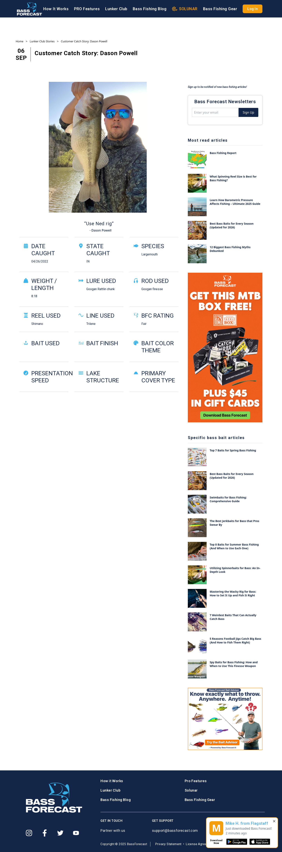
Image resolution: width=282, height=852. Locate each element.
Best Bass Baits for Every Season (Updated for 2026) (232, 225)
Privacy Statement (168, 844)
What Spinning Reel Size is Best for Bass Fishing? (233, 178)
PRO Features (87, 8)
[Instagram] (29, 833)
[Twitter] (60, 833)
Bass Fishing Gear (220, 8)
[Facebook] (45, 833)
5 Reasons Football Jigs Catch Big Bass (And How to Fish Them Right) (235, 640)
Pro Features (196, 781)
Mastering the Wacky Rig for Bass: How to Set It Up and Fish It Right (233, 593)
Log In (252, 9)
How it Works (111, 781)
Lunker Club (116, 8)
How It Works (56, 8)
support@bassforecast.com (175, 830)
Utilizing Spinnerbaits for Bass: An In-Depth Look (235, 570)
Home (20, 41)
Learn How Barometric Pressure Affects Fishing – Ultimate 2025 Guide (235, 202)
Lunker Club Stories (42, 41)
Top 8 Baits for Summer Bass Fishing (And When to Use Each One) (234, 546)
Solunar (191, 790)
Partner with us (112, 830)
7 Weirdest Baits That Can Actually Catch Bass (233, 617)
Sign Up (248, 112)
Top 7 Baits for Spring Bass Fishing (233, 450)
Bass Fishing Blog (150, 8)
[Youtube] (76, 833)
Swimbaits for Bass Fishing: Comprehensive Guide (228, 499)
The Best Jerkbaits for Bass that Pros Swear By (234, 523)
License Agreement (200, 844)
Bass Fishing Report (223, 153)
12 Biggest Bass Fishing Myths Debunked (230, 249)
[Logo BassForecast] (29, 9)
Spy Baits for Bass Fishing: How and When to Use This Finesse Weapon (234, 664)
